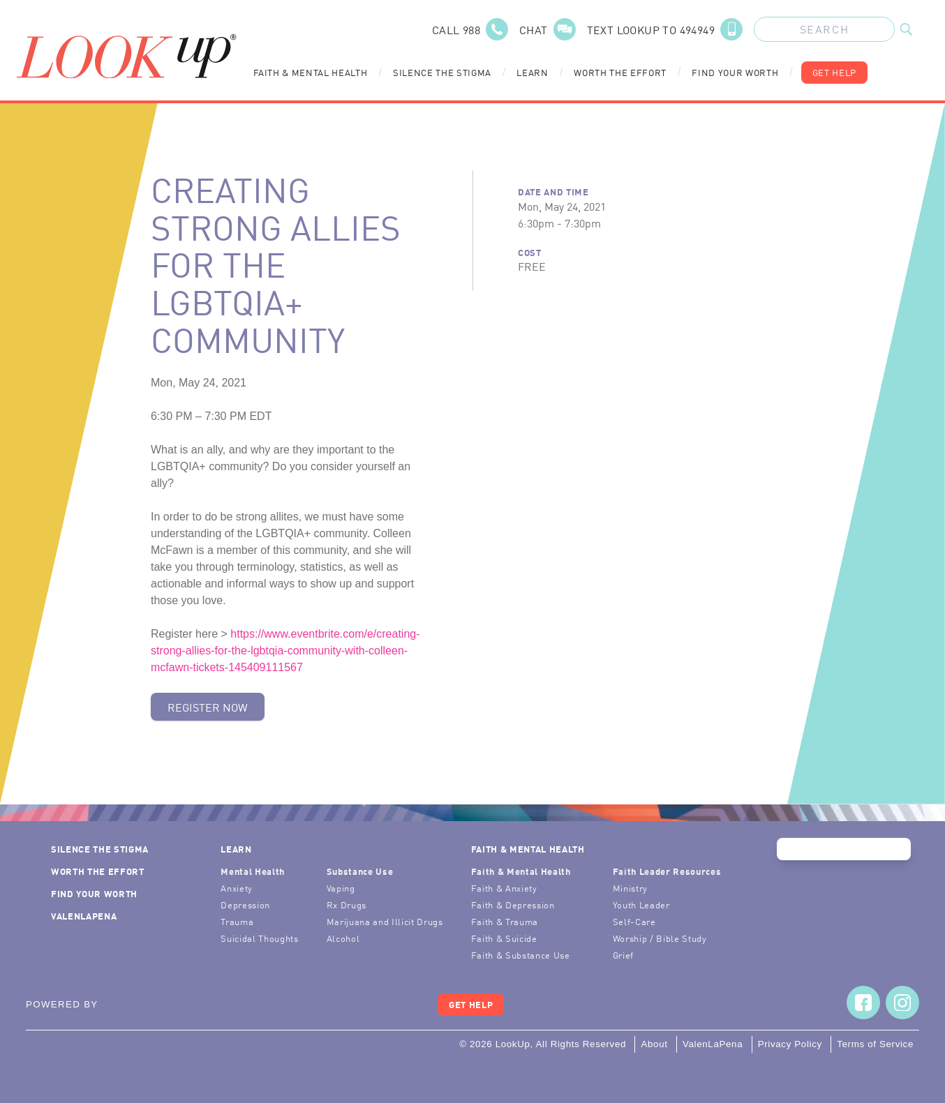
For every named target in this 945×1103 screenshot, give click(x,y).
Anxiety (237, 887)
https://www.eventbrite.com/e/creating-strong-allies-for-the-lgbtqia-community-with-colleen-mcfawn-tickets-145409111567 (285, 650)
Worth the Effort (620, 72)
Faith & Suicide (504, 938)
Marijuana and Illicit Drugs (385, 921)
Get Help (834, 72)
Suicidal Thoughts (259, 938)
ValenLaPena (84, 915)
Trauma (237, 921)
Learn (532, 72)
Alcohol (343, 938)
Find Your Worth (735, 72)
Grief (623, 954)
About (654, 1044)
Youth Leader (641, 904)
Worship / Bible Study (660, 938)
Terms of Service (875, 1044)
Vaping (341, 887)
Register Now (208, 706)
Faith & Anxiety (504, 887)
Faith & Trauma (504, 921)
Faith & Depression (513, 904)
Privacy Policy (790, 1044)
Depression (245, 904)
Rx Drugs (346, 904)
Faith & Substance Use (520, 954)
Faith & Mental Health (310, 72)
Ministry (630, 887)
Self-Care (634, 921)
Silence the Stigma (442, 72)
